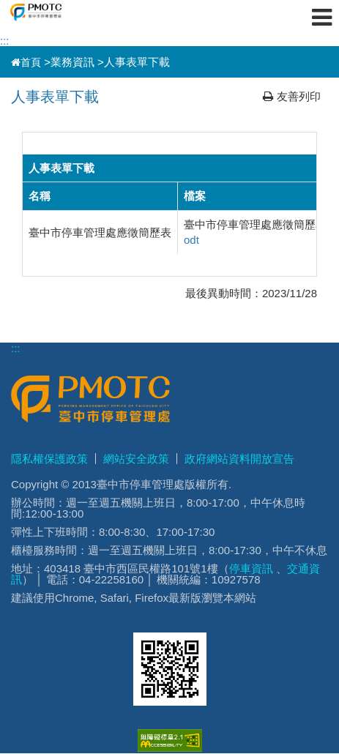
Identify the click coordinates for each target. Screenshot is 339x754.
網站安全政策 (136, 458)
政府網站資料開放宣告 (239, 458)
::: (5, 40)
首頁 (26, 62)
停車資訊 (251, 568)
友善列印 (292, 96)
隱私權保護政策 (49, 458)
